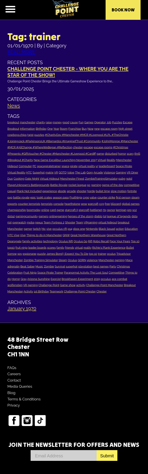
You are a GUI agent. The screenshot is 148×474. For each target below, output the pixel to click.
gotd (129, 178)
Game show (67, 285)
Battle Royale (59, 185)
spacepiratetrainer (49, 166)
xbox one (79, 228)
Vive (23, 235)
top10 (11, 247)
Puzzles (117, 122)
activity (80, 285)
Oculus (72, 260)
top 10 (93, 253)
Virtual (102, 160)
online (45, 210)
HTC (29, 172)
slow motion (119, 191)
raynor (111, 210)
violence (92, 260)
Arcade (98, 172)
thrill (137, 153)
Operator (100, 122)
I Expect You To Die (75, 253)
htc (44, 228)
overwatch (19, 222)
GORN (82, 260)
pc (88, 185)
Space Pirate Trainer (50, 272)
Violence (109, 172)
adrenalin (13, 266)
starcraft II (71, 210)
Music (39, 266)
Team (79, 222)
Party (112, 266)
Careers (14, 374)
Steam (63, 260)
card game (57, 210)
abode (62, 191)
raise (49, 122)
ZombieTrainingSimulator (101, 178)
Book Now (123, 9)
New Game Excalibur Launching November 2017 (65, 160)
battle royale (21, 197)
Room (64, 128)
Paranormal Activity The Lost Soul (86, 272)
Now (90, 128)
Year (56, 128)
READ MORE (21, 52)
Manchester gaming (111, 260)
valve (93, 197)
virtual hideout (107, 222)
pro (129, 210)
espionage (30, 253)
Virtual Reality (16, 172)
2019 (97, 279)
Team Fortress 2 (54, 222)
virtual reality (86, 166)
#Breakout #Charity (20, 160)
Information (27, 128)
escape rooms (103, 147)
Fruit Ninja (30, 272)
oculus (111, 253)
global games (130, 203)
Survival (60, 266)
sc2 (134, 210)
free (107, 203)
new (97, 128)
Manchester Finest (72, 178)
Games (88, 122)
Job (108, 122)
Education (131, 228)
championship (16, 210)
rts (104, 210)
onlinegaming (58, 216)
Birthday (41, 128)
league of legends (119, 216)
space (65, 166)
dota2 (11, 216)
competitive (131, 185)
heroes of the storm (81, 216)
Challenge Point (48, 285)
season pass (61, 197)
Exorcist (55, 279)
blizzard (116, 203)
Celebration (15, 272)
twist (30, 134)
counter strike (106, 197)
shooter (82, 191)
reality (88, 247)
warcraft (93, 203)
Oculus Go (80, 241)
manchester (27, 122)
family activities (32, 241)
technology (50, 241)
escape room (109, 128)
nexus (39, 222)
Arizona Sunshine (38, 279)
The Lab (80, 172)
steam (135, 197)
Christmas (123, 266)
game (100, 153)
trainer (102, 253)
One (50, 128)
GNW (66, 235)
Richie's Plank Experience (108, 247)
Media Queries (19, 386)
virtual (79, 247)
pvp (9, 197)
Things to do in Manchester (44, 235)
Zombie (49, 266)
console (58, 203)
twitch (37, 228)
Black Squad (107, 228)
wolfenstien (15, 285)
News (13, 105)
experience (49, 191)
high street (125, 128)
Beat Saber (27, 266)
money (57, 122)
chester (78, 147)
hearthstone (72, 203)
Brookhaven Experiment (77, 279)
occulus (106, 279)
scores (51, 247)
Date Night (32, 178)
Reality (111, 160)
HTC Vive (13, 235)
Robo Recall (101, 241)
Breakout (13, 128)
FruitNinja (76, 197)
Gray (23, 279)
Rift (90, 241)
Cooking (19, 178)
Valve (70, 172)
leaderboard (107, 166)
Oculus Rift (66, 241)
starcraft (83, 210)
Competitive (117, 272)
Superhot (39, 172)
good (65, 122)
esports (12, 203)
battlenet (96, 210)
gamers (43, 216)
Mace (128, 260)
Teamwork (56, 291)
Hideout (12, 166)
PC (34, 166)
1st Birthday (41, 291)
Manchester (124, 160)
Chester (101, 291)
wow (84, 203)
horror (122, 153)
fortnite (132, 191)
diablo (98, 216)
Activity (28, 291)
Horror (16, 279)
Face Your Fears (120, 241)
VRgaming (91, 222)
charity (40, 122)
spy (19, 253)
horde (91, 191)
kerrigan (121, 210)
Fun (81, 122)
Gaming (121, 172)
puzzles (39, 134)
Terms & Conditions (24, 399)
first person (123, 197)
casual (11, 191)
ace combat (119, 279)
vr (97, 166)
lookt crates (44, 197)
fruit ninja (22, 247)
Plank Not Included (29, 191)
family (60, 247)
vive (49, 228)
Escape (127, 122)
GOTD (62, 172)
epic (33, 197)
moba (31, 222)
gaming (96, 185)
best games (101, 266)
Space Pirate (124, 166)
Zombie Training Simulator (41, 260)
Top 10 (135, 241)
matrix (49, 172)
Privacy (13, 405)
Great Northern (116, 235)
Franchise (74, 128)
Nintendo (92, 228)
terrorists (47, 203)
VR (56, 172)
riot (9, 222)
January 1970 (21, 308)
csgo (86, 197)
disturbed (111, 153)
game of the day (112, 185)
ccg (101, 203)
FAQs (11, 368)
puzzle (41, 253)
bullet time (103, 191)
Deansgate (14, 241)
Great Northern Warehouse (88, 235)
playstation (85, 266)
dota (134, 216)
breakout (13, 122)
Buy (84, 128)
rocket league (77, 185)
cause (74, 122)
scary (130, 153)
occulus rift (59, 228)
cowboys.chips (17, 134)
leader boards (37, 247)
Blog (11, 393)
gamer (28, 228)
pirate (74, 166)
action (120, 228)
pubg (121, 178)
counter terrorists (29, 203)
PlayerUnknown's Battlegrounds (28, 185)
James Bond (54, 253)
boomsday (33, 210)
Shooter (70, 222)
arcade (71, 191)
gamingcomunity (27, 216)
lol (104, 216)
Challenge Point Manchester (104, 285)
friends (69, 247)
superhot (72, 266)
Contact (14, 380)
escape (88, 147)
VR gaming (30, 285)
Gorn (90, 172)
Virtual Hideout (49, 178)
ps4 (70, 228)
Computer (25, 166)
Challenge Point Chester (80, 291)
